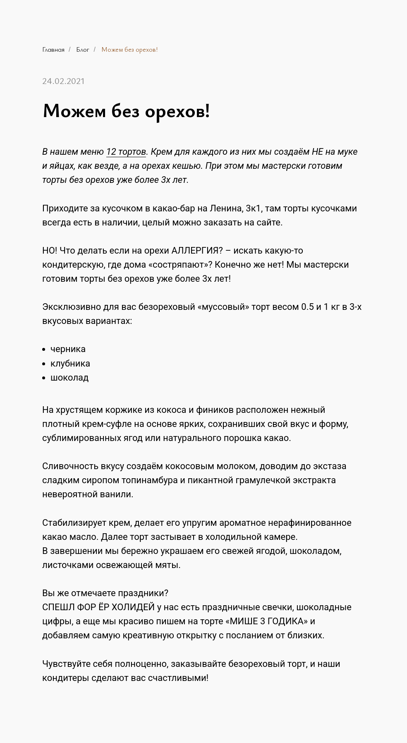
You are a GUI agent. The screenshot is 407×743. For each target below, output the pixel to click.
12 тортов (126, 151)
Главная (53, 49)
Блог (82, 49)
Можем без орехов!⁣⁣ (129, 49)
